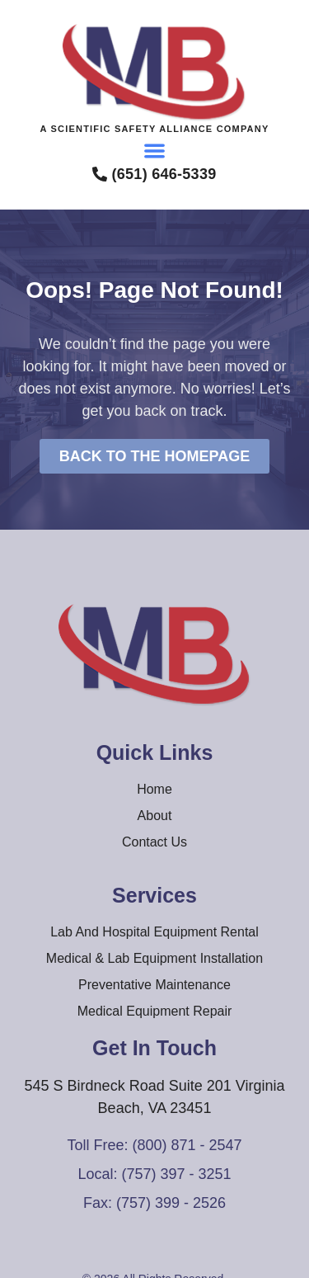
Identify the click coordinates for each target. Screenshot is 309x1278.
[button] (154, 150)
